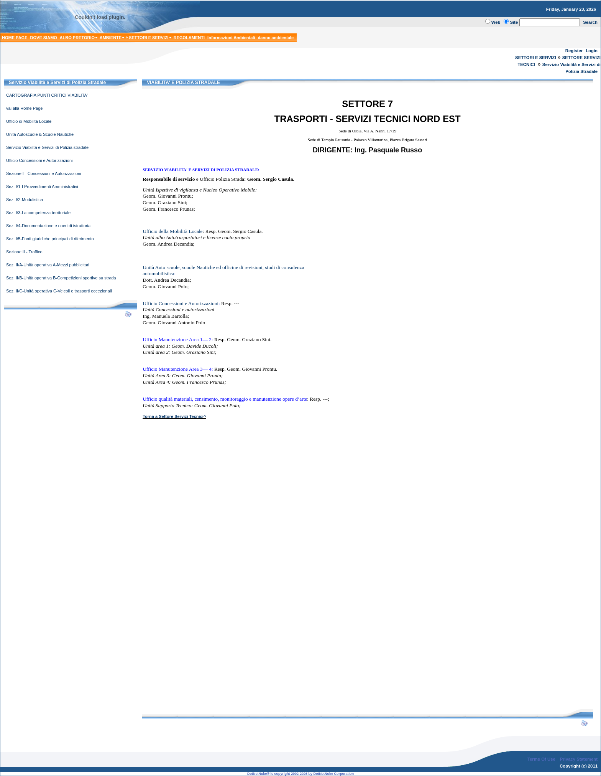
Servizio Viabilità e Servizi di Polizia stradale (47, 147)
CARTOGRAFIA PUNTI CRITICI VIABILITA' (47, 95)
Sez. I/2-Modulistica (24, 199)
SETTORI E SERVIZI (535, 57)
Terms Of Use (541, 759)
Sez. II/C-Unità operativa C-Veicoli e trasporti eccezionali (59, 291)
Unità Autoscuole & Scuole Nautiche (40, 134)
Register (574, 50)
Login (592, 50)
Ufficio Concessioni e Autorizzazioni (39, 160)
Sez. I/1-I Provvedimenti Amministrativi (42, 186)
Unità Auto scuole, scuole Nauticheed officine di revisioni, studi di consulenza (223, 267)
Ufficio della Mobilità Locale (172, 231)
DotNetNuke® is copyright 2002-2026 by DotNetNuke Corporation (300, 774)
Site (514, 22)
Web (496, 22)
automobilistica (158, 273)
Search (590, 22)
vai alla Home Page (24, 108)
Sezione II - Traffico (24, 251)
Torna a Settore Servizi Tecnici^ (174, 416)
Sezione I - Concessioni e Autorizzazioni (43, 173)
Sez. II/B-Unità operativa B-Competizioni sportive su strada (61, 278)
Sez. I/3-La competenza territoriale (38, 212)
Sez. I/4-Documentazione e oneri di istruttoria (48, 225)
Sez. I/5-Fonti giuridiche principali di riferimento (50, 238)
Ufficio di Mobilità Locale (28, 121)
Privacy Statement (579, 759)
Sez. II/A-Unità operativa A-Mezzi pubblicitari (47, 265)
